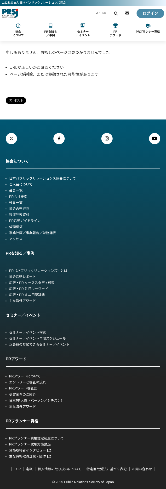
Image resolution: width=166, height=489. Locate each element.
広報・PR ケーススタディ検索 (32, 283)
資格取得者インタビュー (30, 450)
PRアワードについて (24, 376)
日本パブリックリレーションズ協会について (42, 178)
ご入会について (21, 184)
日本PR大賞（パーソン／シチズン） (36, 400)
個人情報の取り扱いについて (59, 469)
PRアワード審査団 (23, 388)
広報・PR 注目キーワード (28, 289)
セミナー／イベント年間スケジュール (37, 338)
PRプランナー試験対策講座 (30, 444)
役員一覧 (16, 203)
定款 (29, 469)
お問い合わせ (142, 469)
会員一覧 (16, 190)
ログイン (150, 13)
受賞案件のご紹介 (22, 394)
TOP (17, 469)
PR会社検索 (18, 197)
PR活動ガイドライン (24, 221)
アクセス (15, 239)
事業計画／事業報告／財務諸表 (32, 233)
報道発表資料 (19, 215)
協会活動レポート (22, 277)
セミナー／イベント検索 (27, 332)
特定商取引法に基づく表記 (106, 469)
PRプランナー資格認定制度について (36, 438)
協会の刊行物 (19, 209)
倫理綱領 (16, 227)
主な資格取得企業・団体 (30, 456)
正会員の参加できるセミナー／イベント (39, 344)
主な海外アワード (22, 301)
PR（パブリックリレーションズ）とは (38, 271)
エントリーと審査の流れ (27, 382)
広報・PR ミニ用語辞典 (27, 295)
